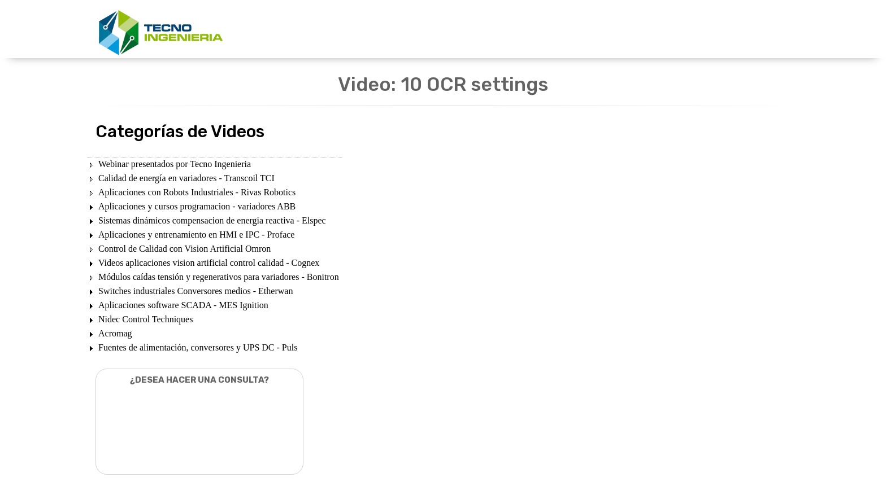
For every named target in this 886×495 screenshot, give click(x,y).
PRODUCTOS (426, 29)
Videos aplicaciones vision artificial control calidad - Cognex (208, 263)
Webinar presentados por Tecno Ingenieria (174, 164)
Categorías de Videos (179, 131)
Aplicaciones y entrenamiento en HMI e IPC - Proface (196, 234)
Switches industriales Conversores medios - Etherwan (195, 291)
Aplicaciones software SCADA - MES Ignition (183, 305)
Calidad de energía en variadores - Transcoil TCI (186, 178)
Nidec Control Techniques (145, 319)
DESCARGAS (492, 29)
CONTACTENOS (626, 29)
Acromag (115, 333)
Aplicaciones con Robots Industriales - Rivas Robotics (197, 192)
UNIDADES (362, 29)
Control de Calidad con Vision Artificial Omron (184, 248)
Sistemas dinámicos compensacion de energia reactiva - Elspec (212, 220)
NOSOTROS (557, 29)
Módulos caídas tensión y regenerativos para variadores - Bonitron (218, 277)
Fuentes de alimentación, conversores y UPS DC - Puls (197, 347)
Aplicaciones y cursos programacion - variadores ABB (197, 206)
